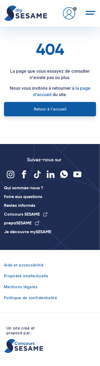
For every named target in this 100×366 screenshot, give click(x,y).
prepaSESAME (21, 223)
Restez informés (19, 205)
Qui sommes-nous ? (23, 188)
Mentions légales (21, 287)
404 (50, 49)
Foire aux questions (23, 196)
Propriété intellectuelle (26, 276)
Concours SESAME (25, 214)
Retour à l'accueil (50, 109)
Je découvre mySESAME (27, 232)
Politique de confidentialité (30, 297)
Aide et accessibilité (23, 265)
